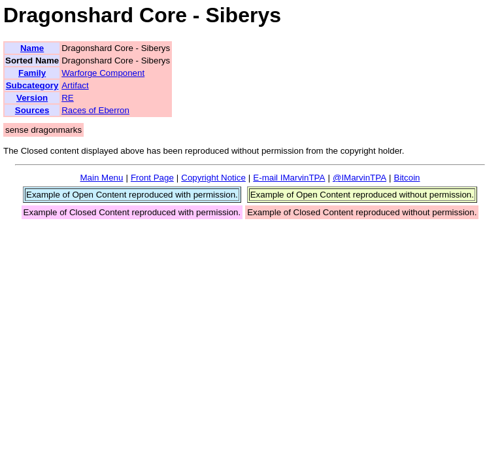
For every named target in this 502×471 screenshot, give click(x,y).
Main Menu (101, 178)
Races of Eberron (95, 110)
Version (32, 98)
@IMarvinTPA (359, 178)
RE (67, 98)
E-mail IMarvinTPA (289, 178)
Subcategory (32, 85)
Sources (32, 110)
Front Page (152, 178)
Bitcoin (407, 178)
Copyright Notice (213, 178)
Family (32, 73)
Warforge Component (102, 73)
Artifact (74, 85)
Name (32, 48)
